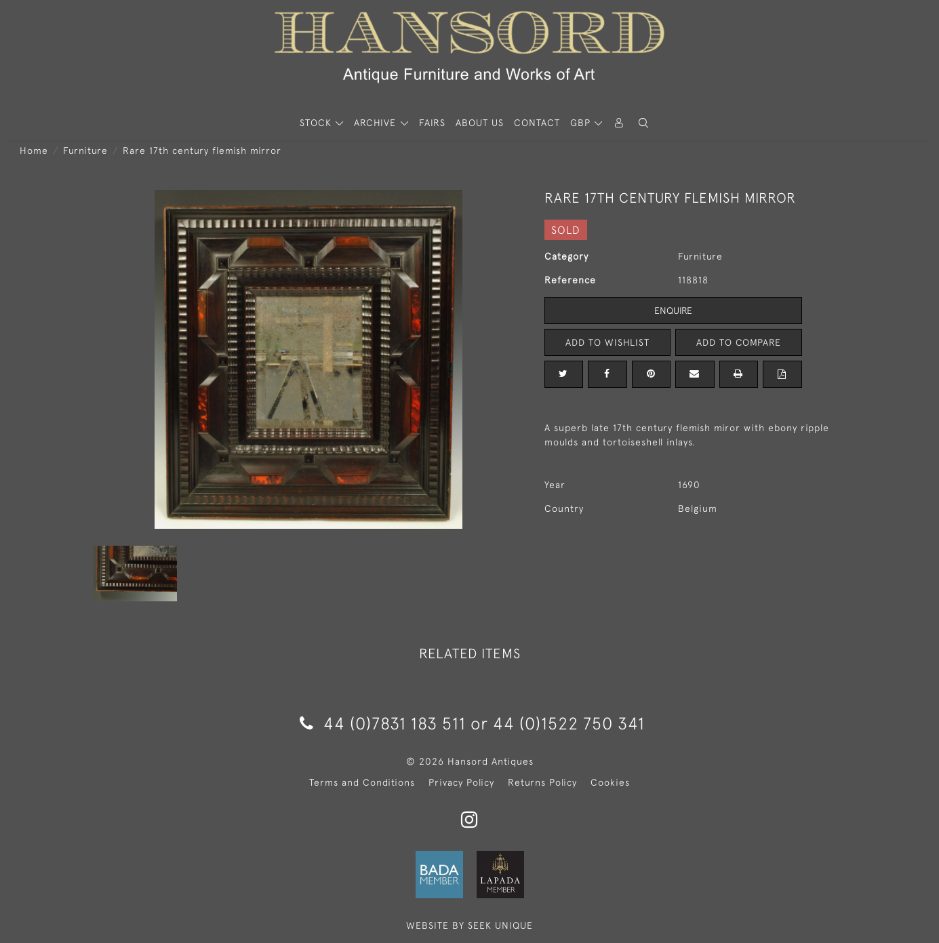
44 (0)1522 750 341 (569, 723)
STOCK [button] (317, 122)
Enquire (673, 310)
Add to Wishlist (607, 342)
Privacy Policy (461, 782)
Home (34, 150)
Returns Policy (542, 782)
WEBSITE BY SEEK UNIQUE (469, 925)
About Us (480, 122)
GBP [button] (582, 122)
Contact (537, 122)
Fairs (432, 122)
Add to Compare (738, 342)
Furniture (85, 150)
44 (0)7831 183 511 (383, 723)
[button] (643, 123)
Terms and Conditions (362, 782)
